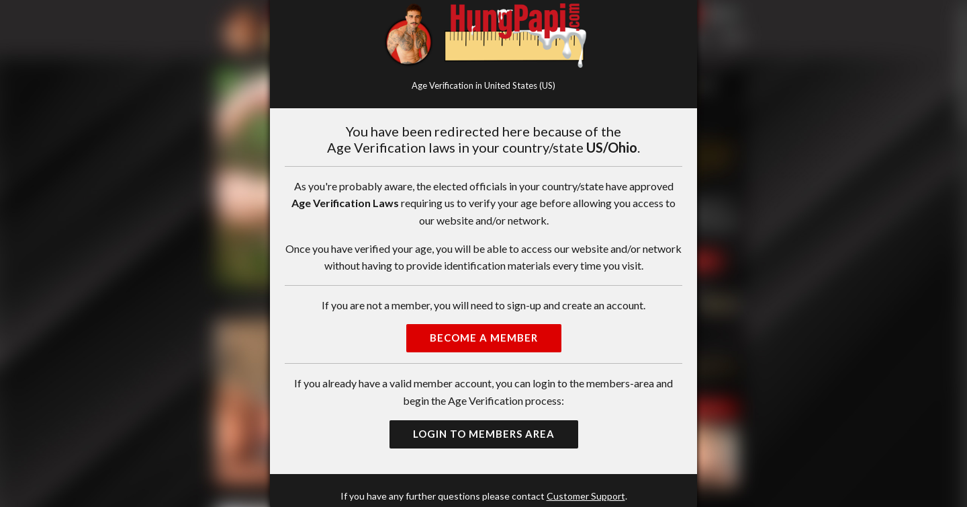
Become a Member (484, 338)
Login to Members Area (484, 434)
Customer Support (586, 496)
